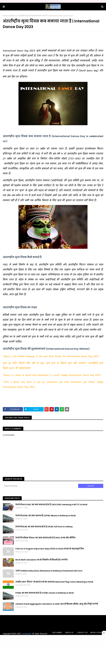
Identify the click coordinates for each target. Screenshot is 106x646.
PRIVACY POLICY (96, 632)
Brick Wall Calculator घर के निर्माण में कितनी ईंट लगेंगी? (41, 559)
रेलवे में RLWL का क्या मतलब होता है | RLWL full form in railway (44, 526)
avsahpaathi (26, 633)
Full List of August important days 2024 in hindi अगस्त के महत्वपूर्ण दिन (49, 548)
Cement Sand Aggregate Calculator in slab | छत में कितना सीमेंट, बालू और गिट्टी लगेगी (56, 604)
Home (5, 15)
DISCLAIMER (57, 632)
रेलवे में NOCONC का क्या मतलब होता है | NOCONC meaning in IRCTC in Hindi (51, 504)
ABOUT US (69, 632)
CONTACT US (82, 632)
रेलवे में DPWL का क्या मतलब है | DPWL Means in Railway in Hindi (45, 515)
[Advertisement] (53, 40)
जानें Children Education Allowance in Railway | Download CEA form (48, 570)
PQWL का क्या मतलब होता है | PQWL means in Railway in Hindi (44, 592)
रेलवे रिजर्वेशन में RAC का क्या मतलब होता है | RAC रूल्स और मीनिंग (45, 537)
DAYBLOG (13, 15)
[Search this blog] (40, 486)
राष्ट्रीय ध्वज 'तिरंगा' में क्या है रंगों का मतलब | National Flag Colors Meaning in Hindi (54, 581)
